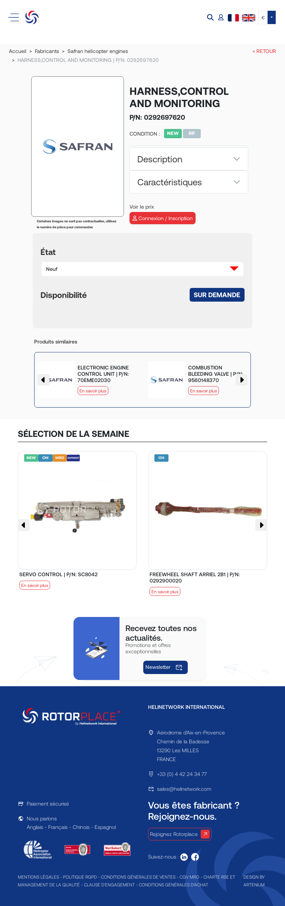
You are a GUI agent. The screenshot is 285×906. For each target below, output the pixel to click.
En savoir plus (93, 390)
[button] (211, 17)
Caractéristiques (169, 181)
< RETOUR (264, 51)
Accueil (17, 51)
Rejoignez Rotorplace (180, 834)
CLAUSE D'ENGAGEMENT (109, 884)
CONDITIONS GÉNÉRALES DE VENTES (138, 876)
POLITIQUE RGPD (80, 876)
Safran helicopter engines (98, 51)
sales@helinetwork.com (184, 789)
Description (159, 158)
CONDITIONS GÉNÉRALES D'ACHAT (173, 884)
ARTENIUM (254, 884)
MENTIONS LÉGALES (38, 876)
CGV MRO (189, 876)
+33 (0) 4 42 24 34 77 (182, 774)
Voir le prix (142, 206)
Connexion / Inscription (162, 218)
